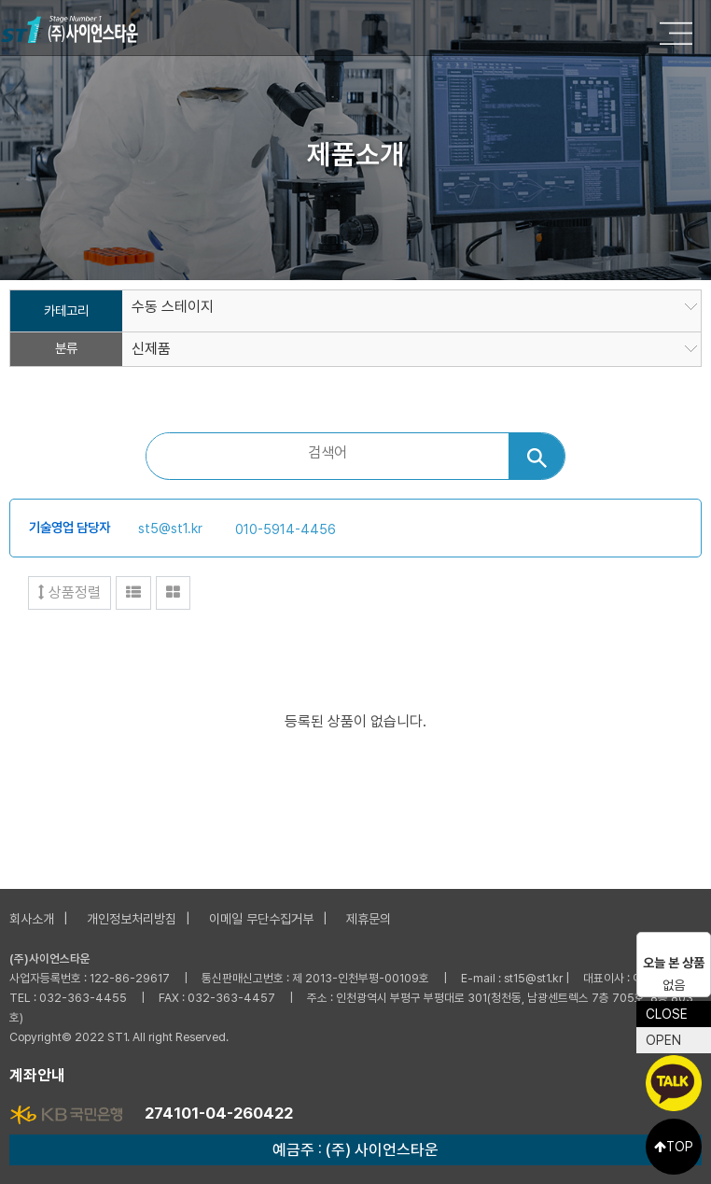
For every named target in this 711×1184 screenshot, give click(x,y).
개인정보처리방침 (131, 918)
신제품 (151, 349)
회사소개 (31, 918)
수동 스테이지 (173, 307)
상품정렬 (69, 592)
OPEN (663, 1040)
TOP (673, 1146)
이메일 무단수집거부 (261, 918)
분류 (66, 349)
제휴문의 (368, 918)
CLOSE (667, 1014)
